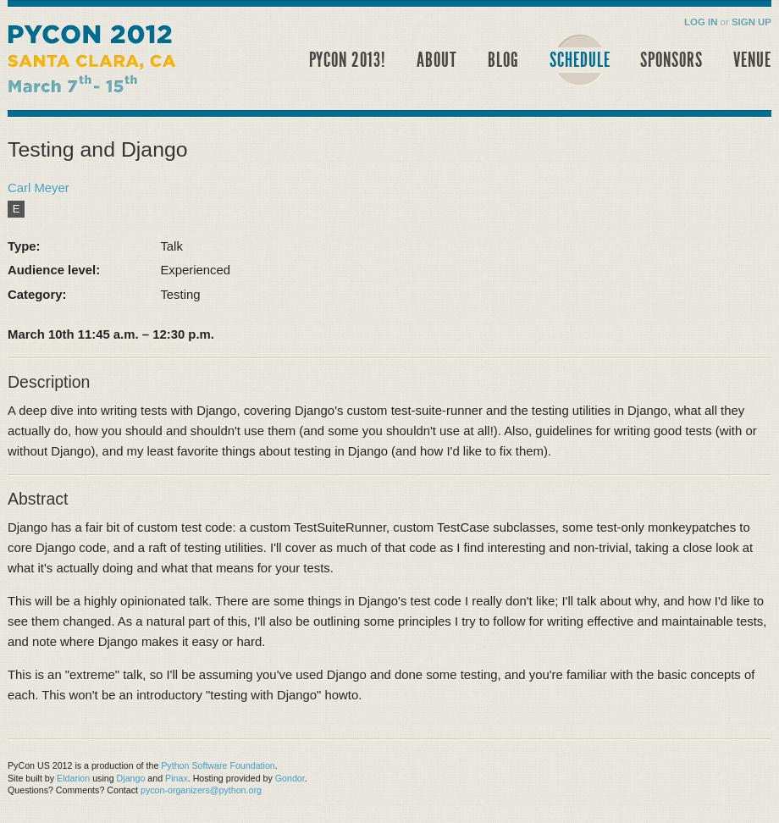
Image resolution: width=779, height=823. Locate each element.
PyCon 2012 (124, 63)
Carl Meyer (38, 188)
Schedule (580, 60)
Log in (700, 22)
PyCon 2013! (348, 60)
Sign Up (751, 22)
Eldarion (73, 778)
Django (131, 778)
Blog (503, 60)
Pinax (176, 778)
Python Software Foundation (217, 765)
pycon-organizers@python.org (201, 790)
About (437, 60)
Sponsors (671, 60)
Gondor (290, 778)
